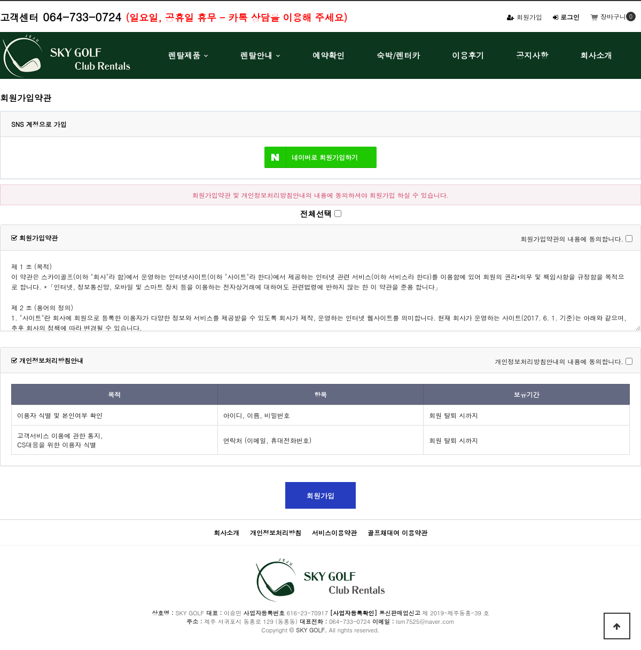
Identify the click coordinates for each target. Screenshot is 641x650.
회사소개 (596, 55)
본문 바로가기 (0, 0)
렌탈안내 (256, 55)
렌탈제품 (184, 55)
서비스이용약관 (334, 532)
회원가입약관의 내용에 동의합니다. (571, 238)
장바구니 (608, 16)
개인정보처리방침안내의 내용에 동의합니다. (559, 361)
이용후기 (468, 55)
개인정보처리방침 (275, 532)
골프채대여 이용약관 (397, 532)
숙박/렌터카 (398, 55)
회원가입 (524, 16)
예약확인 (328, 55)
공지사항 (532, 55)
